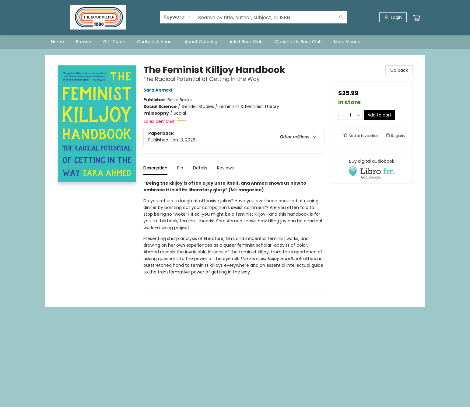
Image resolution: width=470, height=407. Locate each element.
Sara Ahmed (158, 90)
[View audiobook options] (371, 169)
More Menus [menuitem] (347, 42)
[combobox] (177, 17)
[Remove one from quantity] (342, 115)
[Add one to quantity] (358, 115)
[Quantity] (350, 115)
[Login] (393, 17)
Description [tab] (155, 168)
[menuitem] (57, 42)
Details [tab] (200, 168)
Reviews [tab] (225, 168)
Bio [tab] (180, 168)
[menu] (235, 42)
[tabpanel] (233, 237)
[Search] (341, 17)
